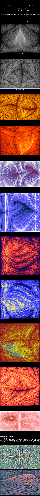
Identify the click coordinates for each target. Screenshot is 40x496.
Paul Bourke (22, 3)
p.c (31, 10)
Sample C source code (12, 10)
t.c (28, 10)
